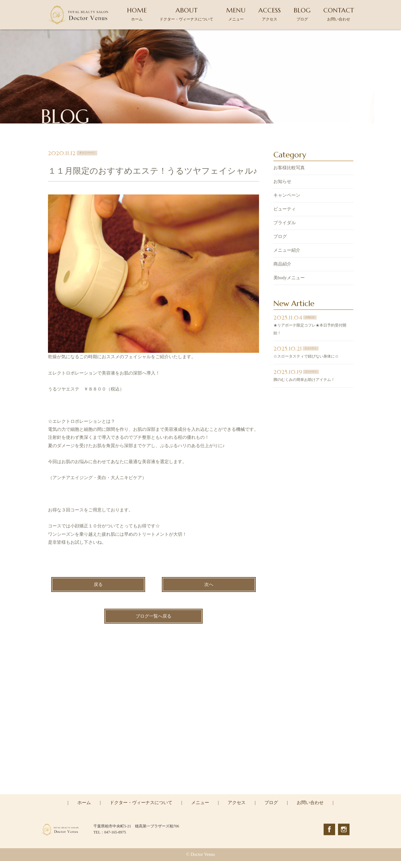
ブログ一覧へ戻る (153, 616)
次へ (208, 584)
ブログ (280, 236)
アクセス (237, 802)
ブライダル (284, 223)
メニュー (200, 802)
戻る (98, 584)
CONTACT (338, 13)
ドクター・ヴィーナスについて (141, 802)
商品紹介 (282, 264)
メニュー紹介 (286, 250)
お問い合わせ (310, 802)
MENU (236, 13)
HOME (137, 13)
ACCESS (269, 13)
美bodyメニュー (289, 278)
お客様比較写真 (289, 168)
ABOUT (186, 13)
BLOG (302, 13)
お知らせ (282, 181)
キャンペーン (286, 195)
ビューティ (284, 209)
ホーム (84, 802)
